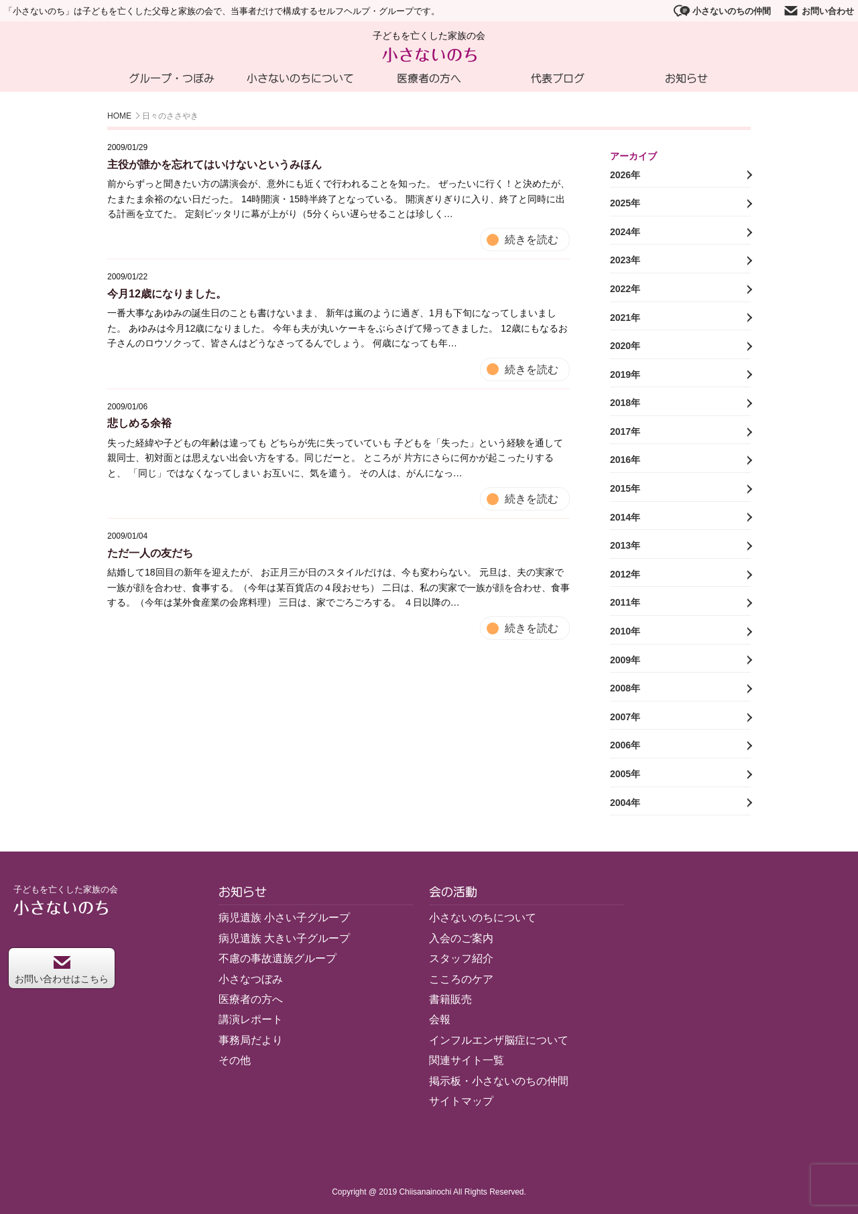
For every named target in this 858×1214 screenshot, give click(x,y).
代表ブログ (558, 78)
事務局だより (251, 1040)
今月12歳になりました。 (167, 293)
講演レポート (251, 1019)
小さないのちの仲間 (722, 10)
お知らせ (686, 78)
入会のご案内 (461, 938)
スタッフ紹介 (461, 958)
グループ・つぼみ (171, 78)
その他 (235, 1060)
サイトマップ (461, 1101)
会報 (439, 1019)
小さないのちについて (300, 78)
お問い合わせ (818, 10)
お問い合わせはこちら (62, 970)
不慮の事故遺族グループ (277, 958)
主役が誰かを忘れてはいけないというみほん (214, 164)
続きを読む (531, 239)
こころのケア (461, 979)
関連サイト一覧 (466, 1060)
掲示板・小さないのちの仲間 (498, 1081)
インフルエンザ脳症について (498, 1040)
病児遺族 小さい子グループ (284, 917)
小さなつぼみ (251, 979)
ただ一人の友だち (150, 553)
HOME (119, 116)
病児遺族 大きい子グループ (284, 938)
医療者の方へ (429, 78)
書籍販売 (450, 999)
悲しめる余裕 (139, 423)
